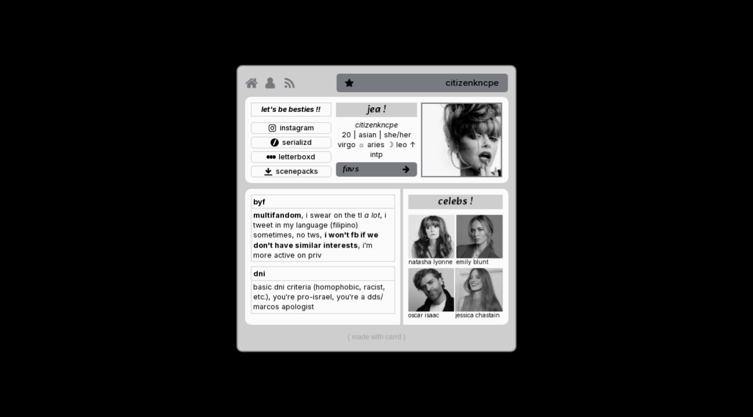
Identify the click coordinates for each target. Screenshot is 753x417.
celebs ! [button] (455, 202)
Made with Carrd (376, 336)
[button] (251, 82)
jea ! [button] (376, 110)
